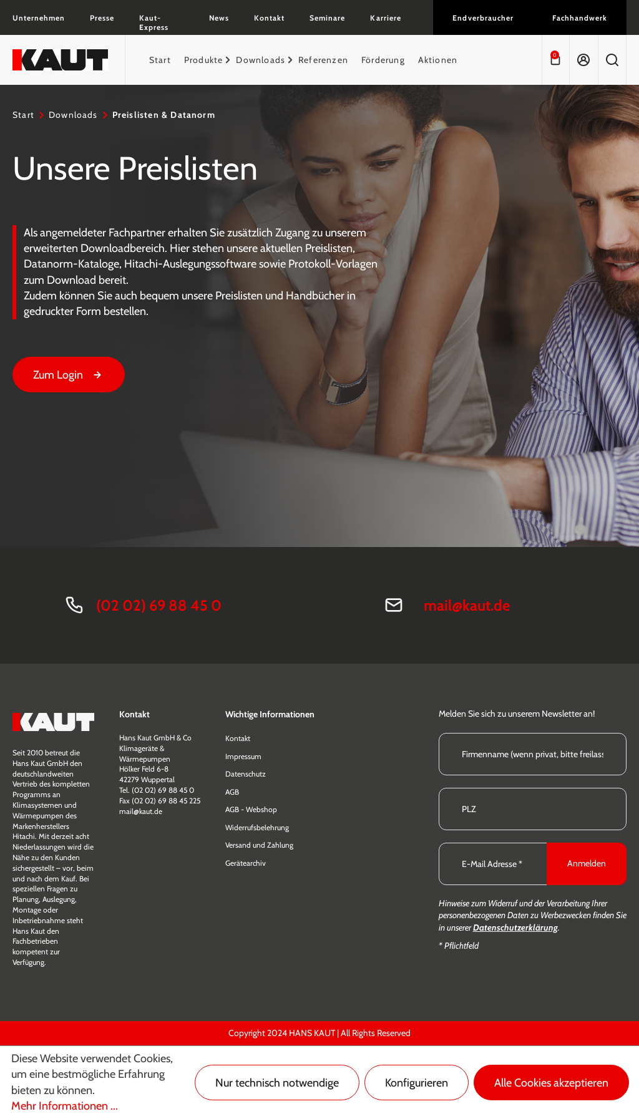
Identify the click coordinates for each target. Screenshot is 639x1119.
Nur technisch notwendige (277, 1083)
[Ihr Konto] (583, 60)
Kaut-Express (153, 22)
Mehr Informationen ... (64, 1106)
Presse (102, 17)
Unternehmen (38, 17)
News (219, 17)
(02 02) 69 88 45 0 (159, 605)
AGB (232, 792)
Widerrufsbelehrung (257, 827)
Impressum (243, 756)
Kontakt (269, 17)
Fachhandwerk (579, 17)
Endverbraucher (482, 17)
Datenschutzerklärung (515, 927)
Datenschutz (245, 773)
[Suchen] (612, 60)
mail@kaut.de (467, 605)
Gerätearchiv (245, 863)
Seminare (327, 17)
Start (23, 114)
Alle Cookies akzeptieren (551, 1083)
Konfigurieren (416, 1083)
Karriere (385, 17)
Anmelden (586, 863)
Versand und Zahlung (259, 845)
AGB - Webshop (251, 809)
